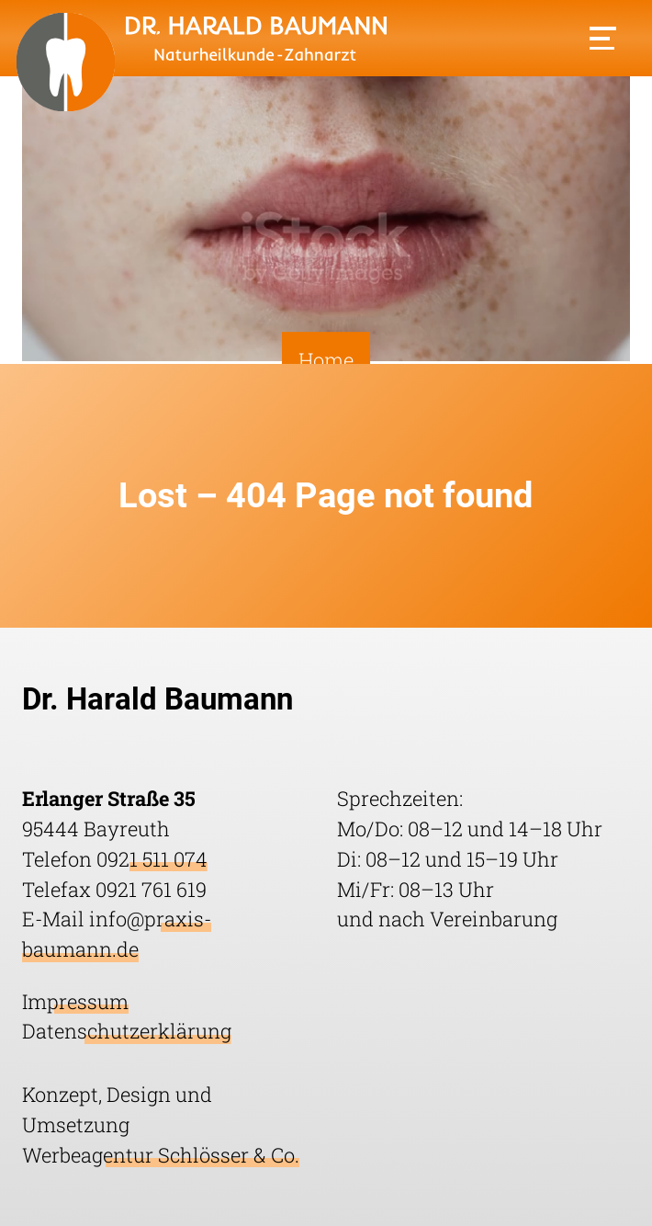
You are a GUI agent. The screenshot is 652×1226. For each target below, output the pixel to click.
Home (326, 360)
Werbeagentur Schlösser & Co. (160, 1154)
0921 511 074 (152, 859)
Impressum (75, 1001)
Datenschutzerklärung (126, 1030)
